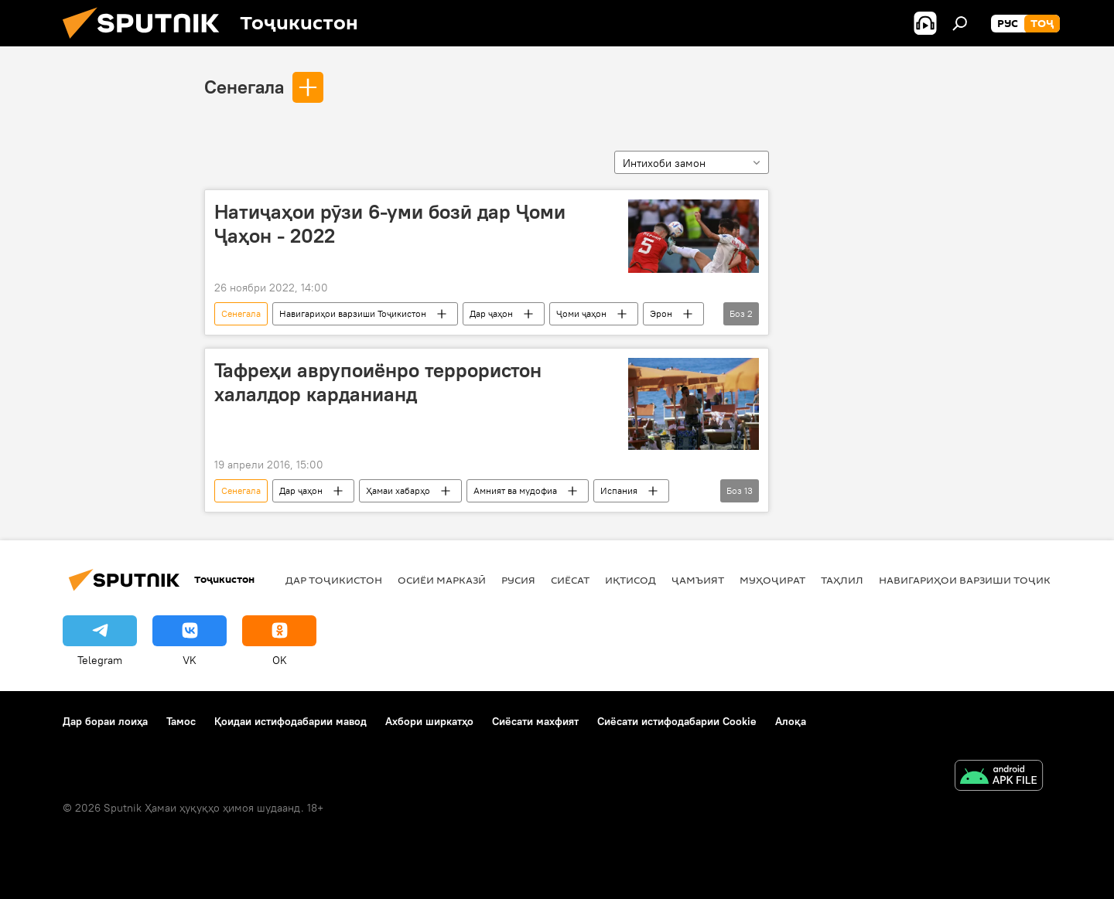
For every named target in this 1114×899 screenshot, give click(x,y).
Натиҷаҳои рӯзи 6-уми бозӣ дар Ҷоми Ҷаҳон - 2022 (390, 223)
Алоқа (790, 721)
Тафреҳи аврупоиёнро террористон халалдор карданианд (378, 382)
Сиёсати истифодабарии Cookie (677, 721)
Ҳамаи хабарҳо (398, 490)
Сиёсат (570, 580)
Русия (518, 580)
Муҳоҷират (772, 580)
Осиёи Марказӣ (442, 580)
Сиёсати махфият (535, 721)
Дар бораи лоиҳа (105, 721)
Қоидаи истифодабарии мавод (290, 721)
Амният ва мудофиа (515, 490)
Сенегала (244, 86)
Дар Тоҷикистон (333, 580)
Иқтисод (630, 580)
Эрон (661, 313)
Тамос (181, 721)
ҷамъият (697, 580)
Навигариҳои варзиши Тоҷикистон (352, 313)
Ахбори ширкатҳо (429, 721)
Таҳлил (842, 580)
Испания (618, 490)
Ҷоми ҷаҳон (581, 313)
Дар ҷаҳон (491, 313)
